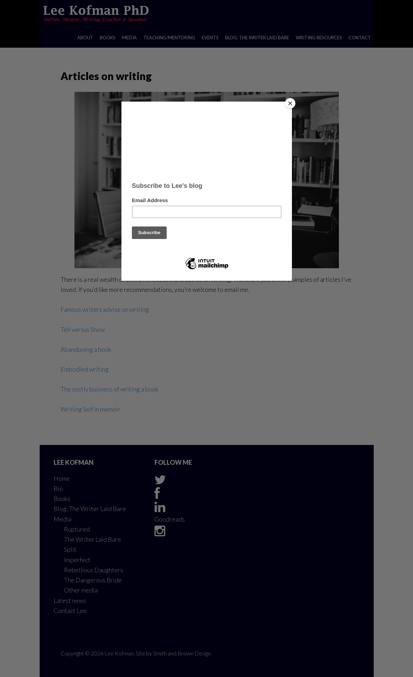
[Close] (290, 103)
